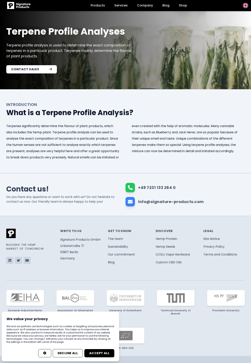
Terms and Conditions (220, 254)
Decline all (68, 353)
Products (98, 5)
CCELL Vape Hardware (173, 254)
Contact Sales (31, 69)
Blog (165, 5)
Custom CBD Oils (169, 262)
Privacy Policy (214, 246)
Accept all (99, 353)
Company (145, 5)
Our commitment (121, 254)
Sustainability (118, 246)
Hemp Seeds (165, 246)
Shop (183, 5)
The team (115, 239)
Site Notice (211, 239)
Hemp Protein (166, 239)
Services (121, 5)
